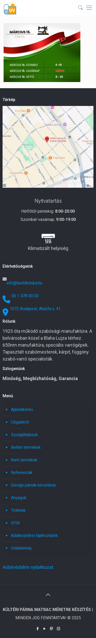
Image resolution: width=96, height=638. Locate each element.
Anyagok (18, 497)
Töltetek (18, 510)
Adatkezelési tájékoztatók (34, 535)
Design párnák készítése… (34, 485)
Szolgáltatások (24, 434)
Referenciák (22, 472)
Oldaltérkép (21, 548)
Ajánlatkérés (22, 409)
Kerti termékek (24, 459)
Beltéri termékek (26, 447)
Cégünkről (20, 422)
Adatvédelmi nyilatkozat (28, 567)
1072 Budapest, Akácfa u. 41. (35, 308)
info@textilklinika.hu (24, 283)
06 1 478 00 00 (25, 295)
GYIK (15, 522)
